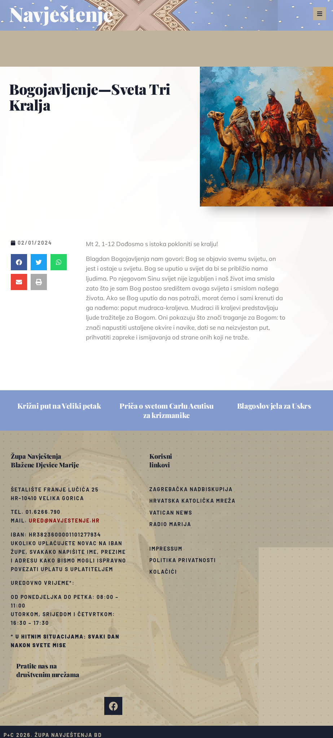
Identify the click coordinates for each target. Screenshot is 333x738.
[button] (319, 13)
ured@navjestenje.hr (64, 520)
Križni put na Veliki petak (59, 405)
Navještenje (61, 13)
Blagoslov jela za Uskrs (274, 405)
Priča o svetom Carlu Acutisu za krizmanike (166, 410)
